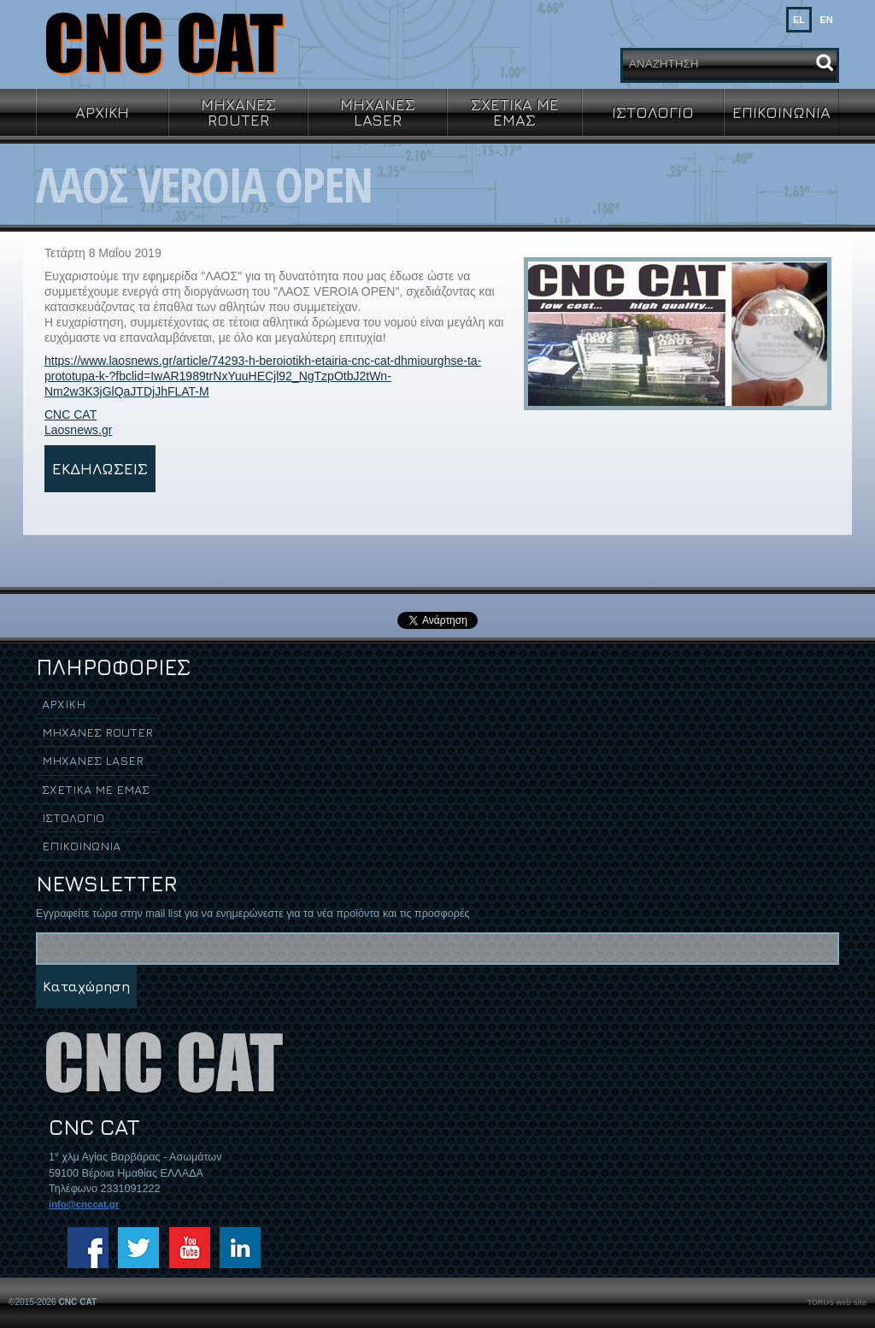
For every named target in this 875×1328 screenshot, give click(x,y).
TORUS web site (836, 1302)
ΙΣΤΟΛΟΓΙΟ (653, 112)
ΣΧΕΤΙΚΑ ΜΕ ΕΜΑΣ (515, 112)
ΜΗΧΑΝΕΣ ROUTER (238, 112)
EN (825, 20)
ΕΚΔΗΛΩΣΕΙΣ (100, 468)
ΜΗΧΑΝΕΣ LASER (377, 112)
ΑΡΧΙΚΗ (102, 112)
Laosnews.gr (78, 430)
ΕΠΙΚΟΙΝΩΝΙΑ (781, 112)
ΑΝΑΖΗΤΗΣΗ (663, 63)
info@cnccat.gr (84, 1204)
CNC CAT (70, 414)
